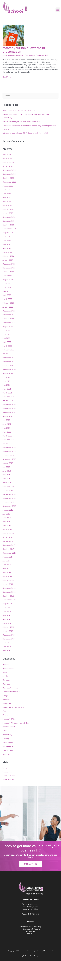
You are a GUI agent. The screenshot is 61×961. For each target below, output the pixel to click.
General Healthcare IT (11, 691)
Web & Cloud (8, 750)
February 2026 (8, 162)
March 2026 (7, 158)
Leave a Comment (10, 55)
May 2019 (6, 475)
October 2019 (8, 455)
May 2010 (6, 651)
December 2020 (9, 404)
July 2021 (6, 377)
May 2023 (6, 291)
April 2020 (7, 432)
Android (6, 664)
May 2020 (6, 428)
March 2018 (7, 529)
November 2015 (9, 639)
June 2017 (7, 564)
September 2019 (9, 459)
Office (20, 55)
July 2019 (6, 467)
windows (6, 754)
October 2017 (8, 549)
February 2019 (8, 486)
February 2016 (8, 627)
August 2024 (8, 233)
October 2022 (8, 318)
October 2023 (8, 272)
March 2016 (7, 623)
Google (5, 695)
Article (5, 676)
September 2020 (9, 412)
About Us (30, 934)
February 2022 (8, 350)
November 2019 (9, 451)
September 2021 (9, 369)
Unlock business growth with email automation (21, 122)
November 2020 (9, 408)
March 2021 (7, 393)
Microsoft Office (9, 719)
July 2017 (6, 561)
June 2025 (7, 193)
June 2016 (7, 611)
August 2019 (8, 463)
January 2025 (8, 213)
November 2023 (9, 268)
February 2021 (8, 397)
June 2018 (7, 518)
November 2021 (9, 361)
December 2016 (9, 588)
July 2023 (6, 283)
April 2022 (7, 342)
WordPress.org (9, 780)
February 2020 (8, 440)
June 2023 (7, 287)
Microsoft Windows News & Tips (16, 723)
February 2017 (8, 580)
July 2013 (6, 643)
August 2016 (8, 604)
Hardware (6, 699)
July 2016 (6, 607)
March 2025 (7, 205)
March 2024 (7, 252)
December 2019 (9, 447)
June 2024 (7, 240)
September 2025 (9, 182)
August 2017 (8, 557)
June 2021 (7, 381)
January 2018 (8, 537)
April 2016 (7, 619)
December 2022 (9, 311)
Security (6, 738)
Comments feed (9, 776)
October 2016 (8, 596)
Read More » (8, 77)
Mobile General (9, 727)
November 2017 (9, 545)
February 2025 (8, 209)
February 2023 (8, 303)
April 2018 (7, 526)
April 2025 (7, 201)
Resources (30, 931)
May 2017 (6, 568)
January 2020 (8, 443)
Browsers (6, 680)
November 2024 (9, 221)
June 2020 (7, 424)
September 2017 (9, 553)
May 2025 (6, 197)
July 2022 (6, 330)
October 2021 (8, 365)
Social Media (8, 742)
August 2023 (8, 279)
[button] (58, 9)
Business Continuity (11, 688)
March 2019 (7, 483)
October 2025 (8, 178)
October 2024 (8, 225)
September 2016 (9, 600)
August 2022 (8, 326)
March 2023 (7, 299)
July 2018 (6, 514)
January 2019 (8, 490)
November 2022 (9, 315)
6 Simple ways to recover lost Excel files (19, 110)
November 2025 (9, 174)
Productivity (7, 735)
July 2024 (6, 236)
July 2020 (6, 420)
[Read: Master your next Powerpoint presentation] (13, 35)
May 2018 (6, 522)
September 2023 (9, 276)
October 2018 (8, 502)
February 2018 (8, 533)
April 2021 (7, 389)
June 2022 (7, 334)
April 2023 (7, 295)
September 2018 (9, 506)
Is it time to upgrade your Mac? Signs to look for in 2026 (25, 133)
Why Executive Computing (30, 926)
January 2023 (8, 307)
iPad (4, 711)
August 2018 (8, 510)
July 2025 (6, 190)
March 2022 (7, 346)
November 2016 (9, 592)
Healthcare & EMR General (13, 707)
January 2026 (8, 166)
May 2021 (6, 385)
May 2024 (6, 244)
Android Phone (9, 668)
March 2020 (7, 436)
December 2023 (9, 264)
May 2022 (6, 338)
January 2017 (8, 584)
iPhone (5, 715)
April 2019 (7, 479)
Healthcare (7, 703)
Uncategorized (8, 746)
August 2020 (8, 416)
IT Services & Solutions (30, 929)
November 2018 (9, 498)
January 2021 (8, 401)
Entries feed (7, 772)
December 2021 (9, 358)
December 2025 (9, 170)
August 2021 (8, 373)
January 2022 (8, 354)
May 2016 (6, 615)
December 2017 (9, 541)
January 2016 (8, 631)
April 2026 (7, 154)
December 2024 (9, 217)
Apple (5, 672)
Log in (5, 768)
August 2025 (8, 186)
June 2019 (7, 471)
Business (6, 684)
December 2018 (9, 494)
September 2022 (9, 322)
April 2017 (7, 572)
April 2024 (7, 248)
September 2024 (9, 229)
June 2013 (7, 647)
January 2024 (8, 260)
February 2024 (8, 256)
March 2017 (7, 576)
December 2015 (9, 635)
